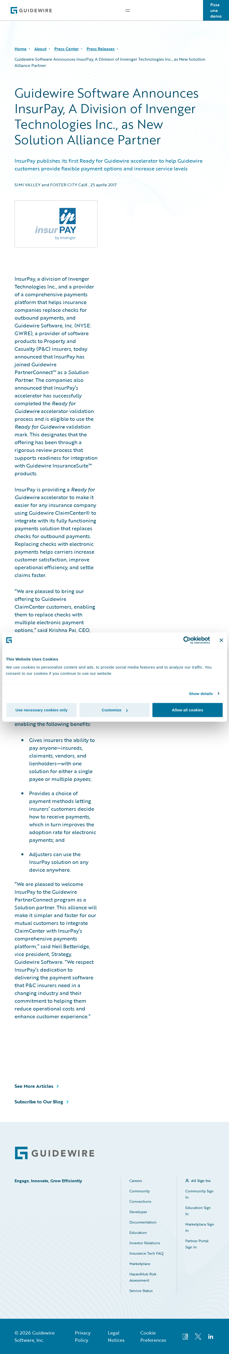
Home (21, 49)
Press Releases (101, 49)
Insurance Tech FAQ (146, 1253)
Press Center (66, 49)
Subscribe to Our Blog (39, 1101)
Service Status (141, 1290)
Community (139, 1191)
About (40, 49)
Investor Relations (144, 1243)
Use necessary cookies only (42, 710)
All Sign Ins (201, 1180)
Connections (140, 1201)
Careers (135, 1180)
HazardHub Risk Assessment (142, 1277)
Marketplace (139, 1263)
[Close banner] (221, 640)
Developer (138, 1211)
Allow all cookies (187, 710)
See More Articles (34, 1086)
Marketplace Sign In (199, 1227)
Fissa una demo (216, 10)
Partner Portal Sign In (196, 1244)
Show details (201, 693)
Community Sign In (199, 1194)
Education (138, 1232)
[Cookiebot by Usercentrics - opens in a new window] (187, 640)
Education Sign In (198, 1210)
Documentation (142, 1222)
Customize (115, 710)
